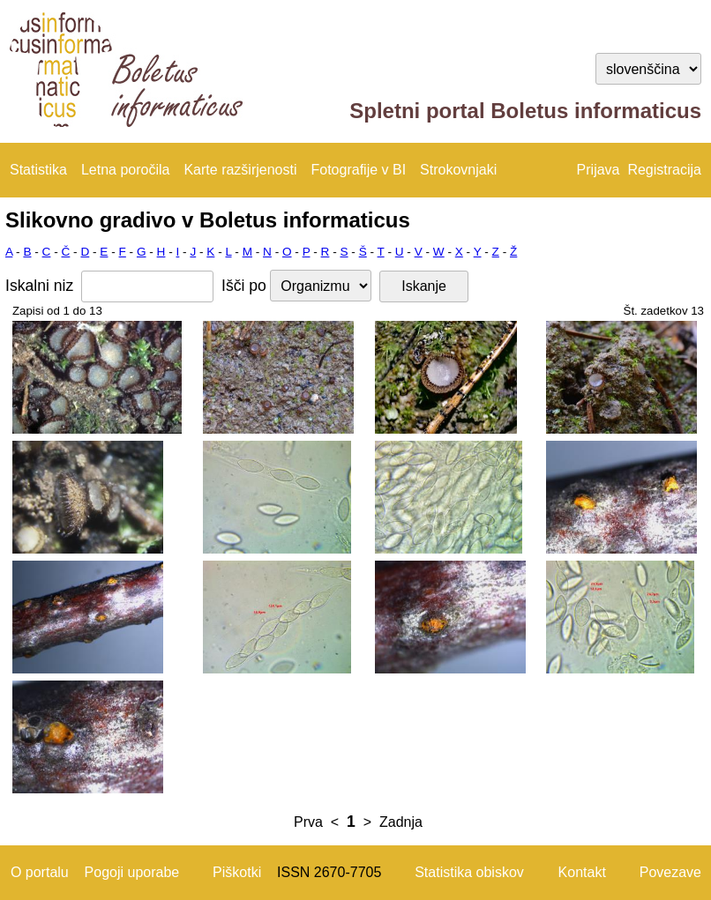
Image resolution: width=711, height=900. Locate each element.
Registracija (664, 169)
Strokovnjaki (458, 169)
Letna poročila (125, 169)
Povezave (670, 872)
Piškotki (237, 872)
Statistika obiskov (469, 872)
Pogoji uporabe (132, 872)
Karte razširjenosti (239, 169)
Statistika (38, 169)
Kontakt (582, 872)
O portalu (40, 872)
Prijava (598, 169)
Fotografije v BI (358, 169)
